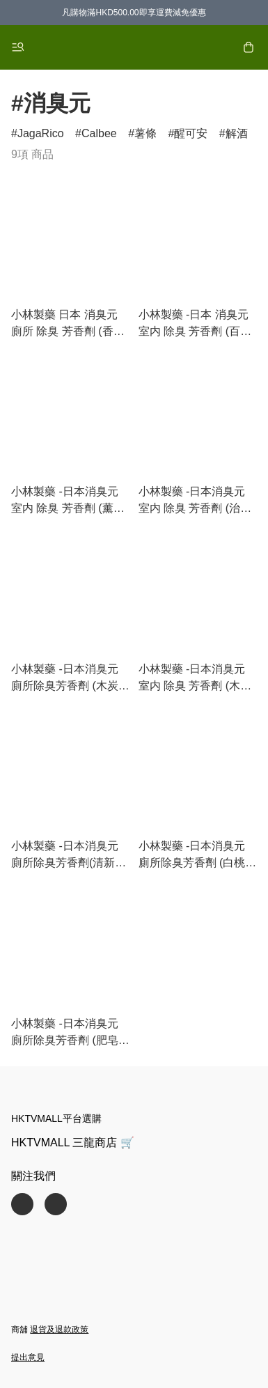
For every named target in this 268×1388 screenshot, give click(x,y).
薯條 (145, 133)
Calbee (99, 133)
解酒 (237, 133)
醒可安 (190, 133)
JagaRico (40, 133)
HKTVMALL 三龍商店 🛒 (72, 1142)
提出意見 (28, 1357)
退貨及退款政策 (59, 1329)
